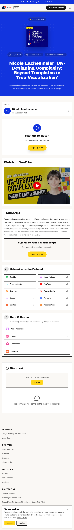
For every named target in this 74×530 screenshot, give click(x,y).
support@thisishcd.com (11, 498)
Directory (5, 458)
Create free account (56, 8)
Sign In (37, 382)
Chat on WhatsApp (9, 493)
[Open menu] (69, 7)
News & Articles (8, 449)
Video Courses (7, 438)
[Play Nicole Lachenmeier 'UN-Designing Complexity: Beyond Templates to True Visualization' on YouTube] (37, 185)
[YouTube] (42, 525)
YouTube (5, 482)
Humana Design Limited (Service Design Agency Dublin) (42, 520)
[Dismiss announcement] (71, 1)
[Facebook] (27, 525)
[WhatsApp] (46, 525)
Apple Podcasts (8, 478)
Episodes (5, 454)
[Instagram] (32, 525)
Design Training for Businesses (14, 434)
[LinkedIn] (37, 525)
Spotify (5, 473)
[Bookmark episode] (10, 55)
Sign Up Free (37, 148)
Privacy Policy (7, 462)
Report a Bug (7, 506)
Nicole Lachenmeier (57, 55)
